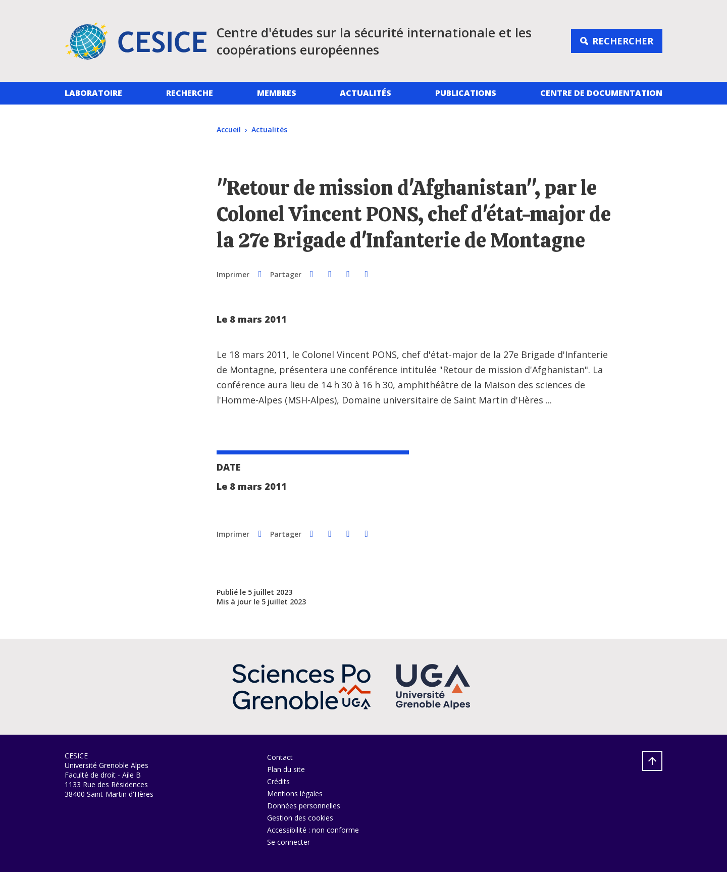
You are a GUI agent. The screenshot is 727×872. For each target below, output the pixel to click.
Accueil (229, 129)
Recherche (189, 92)
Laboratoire (93, 92)
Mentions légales (295, 793)
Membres (276, 92)
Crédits (278, 781)
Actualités (365, 92)
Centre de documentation (601, 92)
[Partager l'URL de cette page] (366, 274)
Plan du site (286, 769)
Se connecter (288, 842)
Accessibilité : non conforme (313, 830)
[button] (311, 274)
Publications (465, 92)
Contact (280, 757)
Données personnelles (303, 805)
